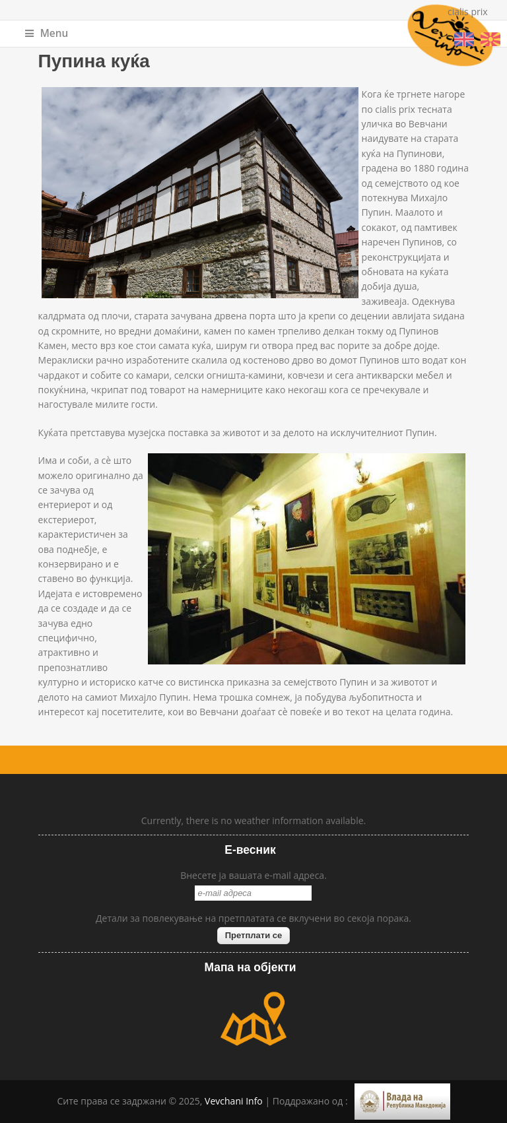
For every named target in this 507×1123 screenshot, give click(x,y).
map (253, 1019)
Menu (47, 33)
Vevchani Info (234, 1101)
